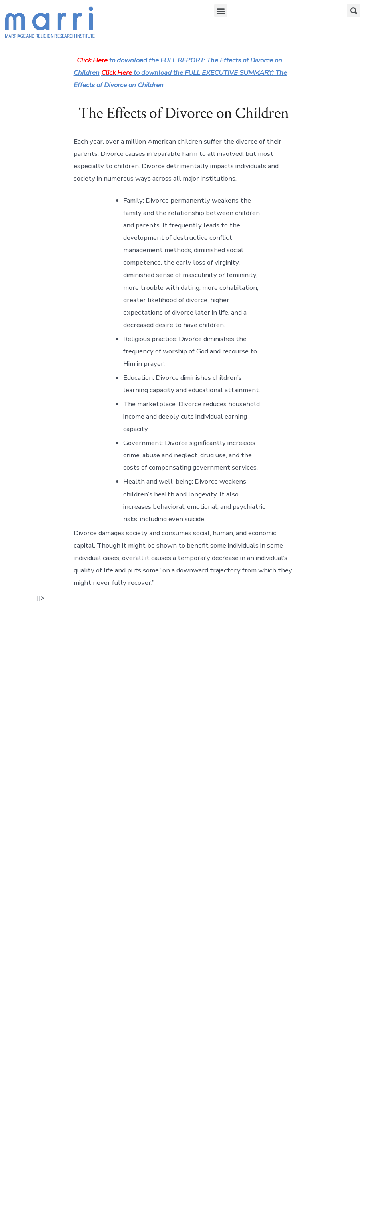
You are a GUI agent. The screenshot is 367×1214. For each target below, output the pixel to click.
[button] (220, 10)
